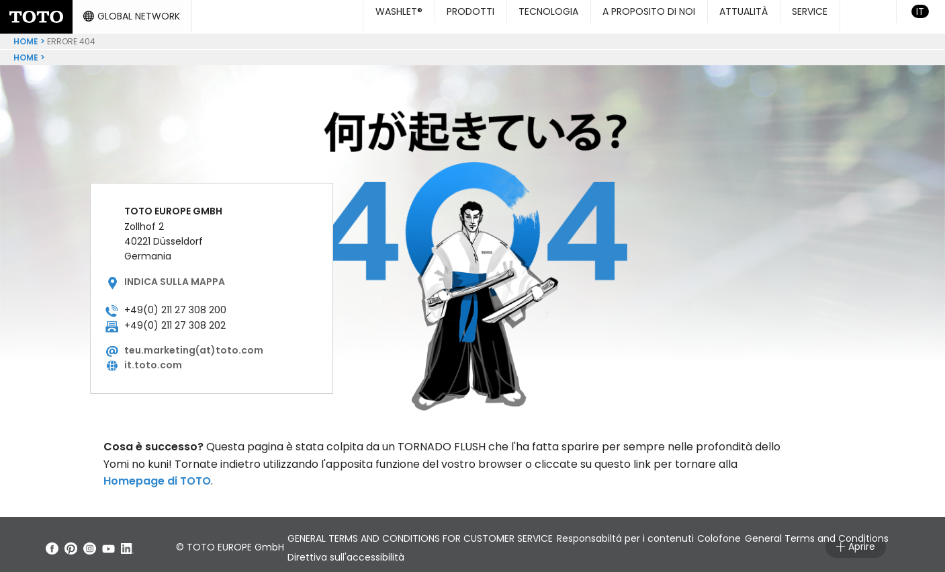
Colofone (767, 533)
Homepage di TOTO (157, 475)
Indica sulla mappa (174, 276)
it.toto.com (153, 359)
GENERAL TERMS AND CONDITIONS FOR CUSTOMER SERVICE (428, 533)
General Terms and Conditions (368, 552)
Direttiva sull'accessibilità (521, 552)
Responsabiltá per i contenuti (653, 533)
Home (25, 36)
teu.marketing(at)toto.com (193, 345)
